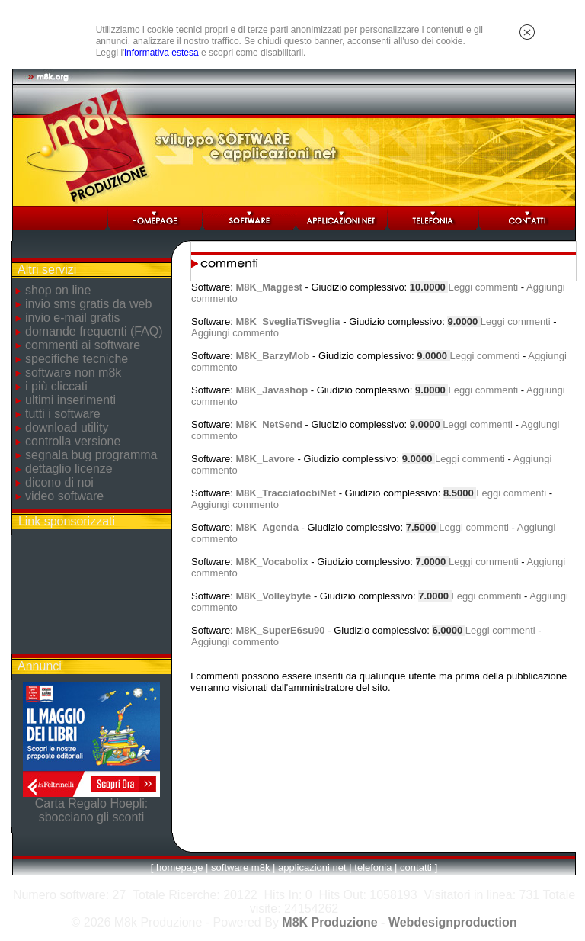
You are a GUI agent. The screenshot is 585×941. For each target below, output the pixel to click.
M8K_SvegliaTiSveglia (288, 321)
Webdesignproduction (452, 922)
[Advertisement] (91, 595)
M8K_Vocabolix (272, 561)
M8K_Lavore (265, 458)
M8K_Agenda (267, 527)
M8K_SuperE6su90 (280, 630)
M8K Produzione (329, 922)
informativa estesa (161, 52)
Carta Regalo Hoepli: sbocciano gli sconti (92, 810)
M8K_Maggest (269, 287)
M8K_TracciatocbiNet (286, 493)
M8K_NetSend (269, 424)
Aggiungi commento (235, 333)
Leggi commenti (483, 287)
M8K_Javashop (272, 390)
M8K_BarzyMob (273, 355)
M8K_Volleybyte (274, 596)
